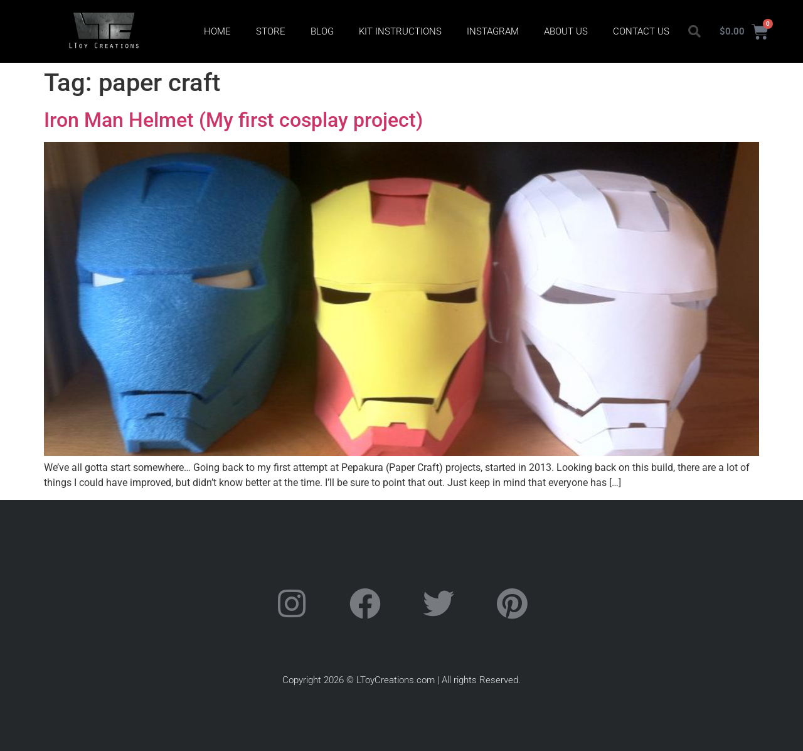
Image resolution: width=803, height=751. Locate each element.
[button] (694, 31)
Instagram (493, 31)
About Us (566, 31)
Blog (322, 31)
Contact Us (641, 31)
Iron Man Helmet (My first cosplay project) (233, 120)
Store (270, 31)
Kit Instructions (400, 31)
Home (217, 31)
